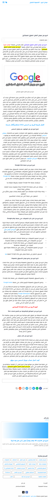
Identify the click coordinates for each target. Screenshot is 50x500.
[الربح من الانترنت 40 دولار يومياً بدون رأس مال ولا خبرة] (25, 430)
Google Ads (7, 176)
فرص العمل (22, 459)
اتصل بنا (45, 483)
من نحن (23, 483)
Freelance (7, 472)
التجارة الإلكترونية (42, 472)
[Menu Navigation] (4, 2)
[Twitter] (33, 388)
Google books (7, 282)
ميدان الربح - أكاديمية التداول (38, 2)
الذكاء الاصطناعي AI (9, 468)
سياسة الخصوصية (42, 486)
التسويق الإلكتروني (20, 464)
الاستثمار (14, 459)
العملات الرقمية (42, 476)
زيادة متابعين (31, 468)
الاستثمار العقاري (30, 472)
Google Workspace (24, 293)
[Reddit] (20, 388)
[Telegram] (27, 388)
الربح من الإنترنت (42, 459)
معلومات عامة (42, 464)
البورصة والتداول (9, 464)
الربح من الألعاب (18, 472)
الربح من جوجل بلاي (10, 229)
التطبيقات (6, 459)
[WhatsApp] (37, 388)
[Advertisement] (24, 19)
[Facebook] (40, 388)
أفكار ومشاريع (31, 459)
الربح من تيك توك (25, 476)
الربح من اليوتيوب (31, 158)
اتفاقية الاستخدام (20, 486)
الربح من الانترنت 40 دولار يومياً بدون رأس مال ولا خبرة (29, 440)
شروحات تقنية (32, 464)
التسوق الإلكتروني (41, 468)
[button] (6, 2)
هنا (6, 254)
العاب (11, 476)
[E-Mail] (30, 388)
